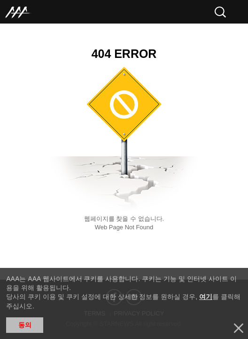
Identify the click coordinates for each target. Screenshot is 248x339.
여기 (205, 296)
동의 (24, 325)
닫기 (238, 328)
